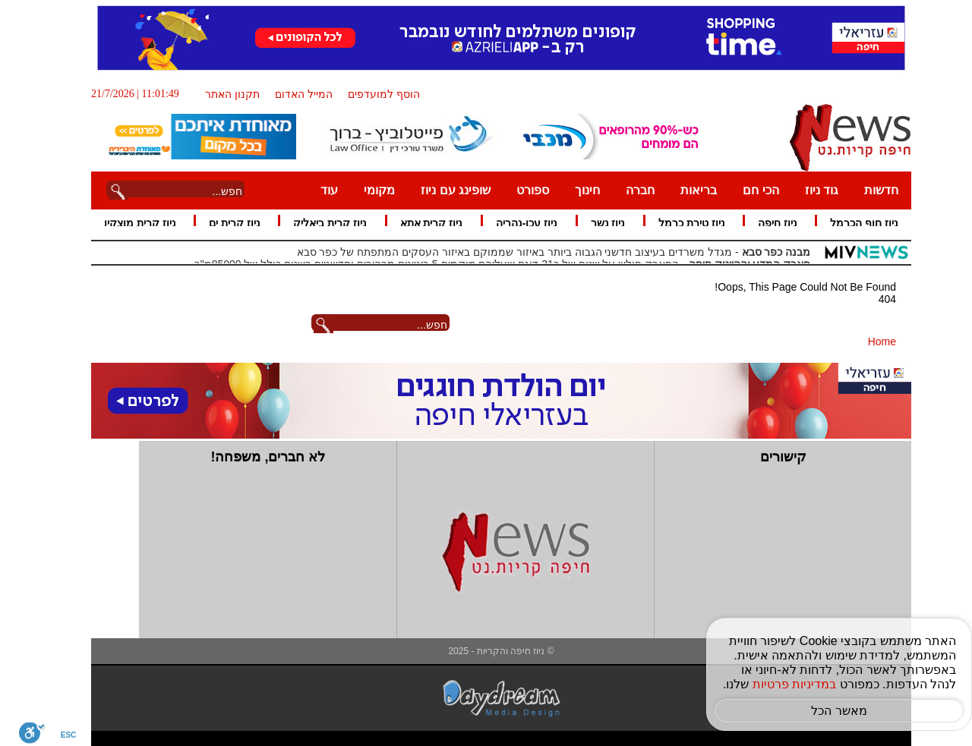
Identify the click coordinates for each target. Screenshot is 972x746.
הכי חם (745, 190)
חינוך (572, 190)
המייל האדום (288, 94)
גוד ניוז (806, 190)
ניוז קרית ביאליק (315, 223)
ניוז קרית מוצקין (125, 223)
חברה (625, 190)
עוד (314, 190)
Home (867, 341)
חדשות (866, 190)
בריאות (683, 190)
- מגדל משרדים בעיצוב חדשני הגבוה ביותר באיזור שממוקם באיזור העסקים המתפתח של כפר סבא (539, 252)
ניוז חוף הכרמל (849, 223)
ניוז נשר (593, 223)
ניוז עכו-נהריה (512, 223)
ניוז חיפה (762, 223)
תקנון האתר (217, 94)
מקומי (364, 190)
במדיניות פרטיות (779, 684)
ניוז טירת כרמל (676, 223)
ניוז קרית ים (219, 223)
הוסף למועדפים (369, 94)
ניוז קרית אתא (416, 223)
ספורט (517, 190)
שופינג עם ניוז (440, 190)
